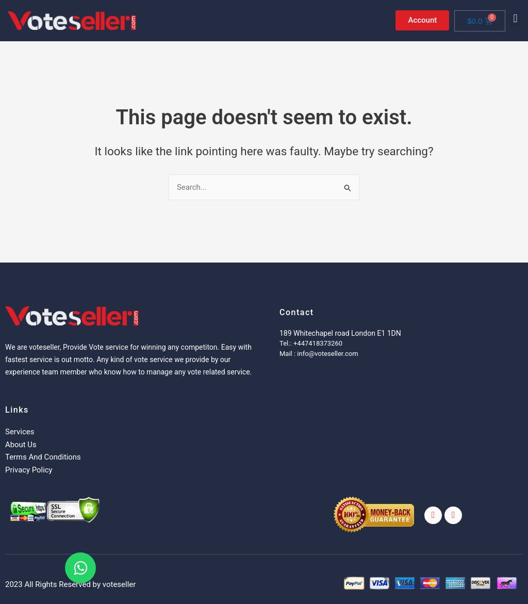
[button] (515, 18)
